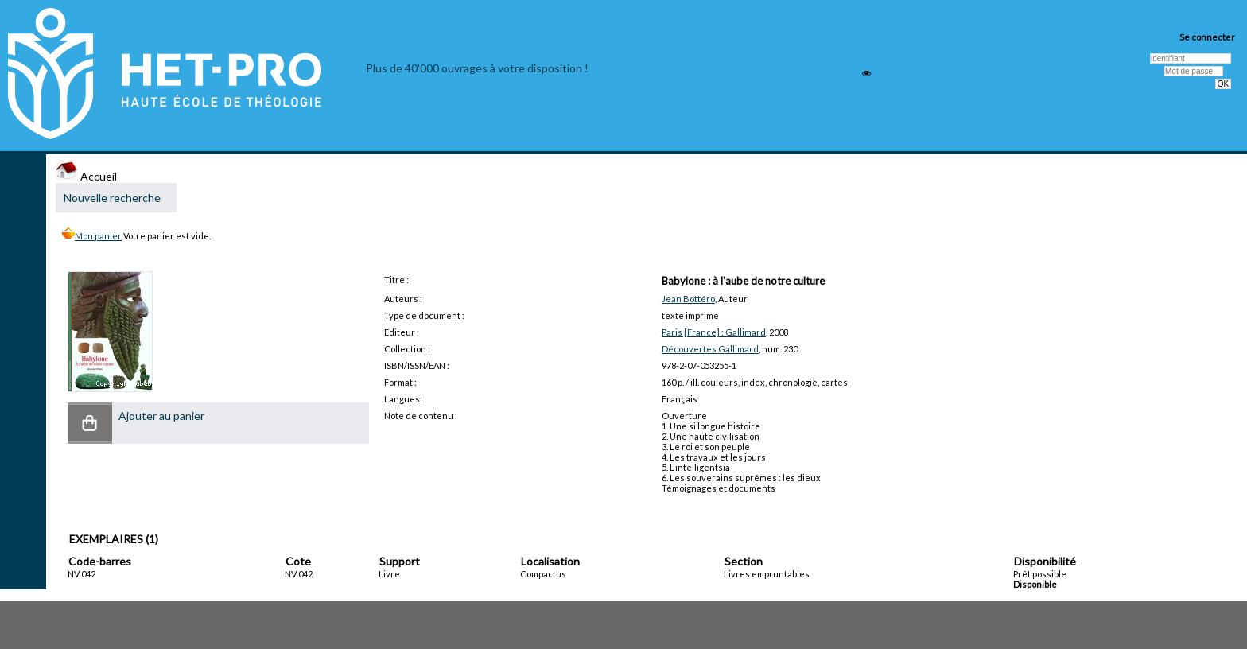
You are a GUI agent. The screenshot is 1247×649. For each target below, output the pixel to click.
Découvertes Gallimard (710, 349)
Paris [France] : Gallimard (714, 332)
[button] (90, 423)
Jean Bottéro (688, 298)
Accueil (86, 176)
